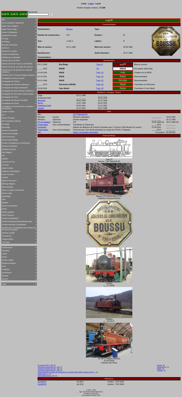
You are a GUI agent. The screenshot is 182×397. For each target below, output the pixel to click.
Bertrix (40, 103)
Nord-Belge (6, 196)
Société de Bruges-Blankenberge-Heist (17, 221)
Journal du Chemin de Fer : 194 (48, 369)
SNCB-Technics (8, 215)
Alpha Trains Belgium (10, 26)
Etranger (5, 276)
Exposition (42, 127)
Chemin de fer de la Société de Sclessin (17, 67)
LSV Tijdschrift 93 (80, 114)
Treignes (160, 370)
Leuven (41, 108)
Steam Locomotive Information (85, 132)
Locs (91, 3)
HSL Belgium (7, 152)
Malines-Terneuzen (9, 181)
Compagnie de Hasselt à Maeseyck (15, 84)
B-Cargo (5, 39)
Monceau (41, 100)
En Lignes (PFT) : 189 (45, 365)
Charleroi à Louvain (9, 51)
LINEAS (5, 177)
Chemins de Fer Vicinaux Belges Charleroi (18, 75)
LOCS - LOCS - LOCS (14, 14)
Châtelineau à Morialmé (11, 57)
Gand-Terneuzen (8, 137)
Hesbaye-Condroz (9, 149)
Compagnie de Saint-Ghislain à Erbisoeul (18, 91)
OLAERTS (42, 382)
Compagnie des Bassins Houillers (15, 100)
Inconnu (5, 279)
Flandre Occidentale (9, 130)
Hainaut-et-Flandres (9, 146)
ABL (3, 20)
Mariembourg (161, 367)
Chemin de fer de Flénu (11, 60)
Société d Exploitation (10, 218)
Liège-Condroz (7, 168)
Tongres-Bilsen (7, 239)
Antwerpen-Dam (44, 106)
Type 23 (99, 64)
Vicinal (4, 254)
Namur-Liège (7, 193)
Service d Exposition (10, 206)
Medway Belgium (8, 184)
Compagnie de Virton (10, 97)
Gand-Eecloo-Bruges (10, 134)
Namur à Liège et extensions (13, 190)
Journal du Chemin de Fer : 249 (48, 370)
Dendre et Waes (8, 112)
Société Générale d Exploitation (14, 225)
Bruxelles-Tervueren (9, 45)
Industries (5, 251)
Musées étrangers (9, 263)
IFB (3, 155)
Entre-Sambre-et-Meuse (11, 121)
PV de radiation (44, 122)
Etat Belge (6, 127)
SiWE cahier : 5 (43, 374)
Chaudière (6, 269)
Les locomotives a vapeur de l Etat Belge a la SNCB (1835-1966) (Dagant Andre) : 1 (66, 372)
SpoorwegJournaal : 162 (46, 376)
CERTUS (5, 48)
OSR (4, 199)
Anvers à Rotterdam (9, 32)
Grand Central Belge (10, 140)
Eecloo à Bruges (8, 118)
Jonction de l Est (8, 162)
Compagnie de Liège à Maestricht (15, 88)
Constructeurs (7, 247)
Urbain (4, 257)
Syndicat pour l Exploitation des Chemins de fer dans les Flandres (19, 229)
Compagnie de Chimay (11, 81)
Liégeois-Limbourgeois (10, 171)
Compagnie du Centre (10, 103)
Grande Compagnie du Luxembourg (16, 143)
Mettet (159, 369)
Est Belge (5, 124)
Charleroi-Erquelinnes (10, 54)
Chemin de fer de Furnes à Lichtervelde (17, 64)
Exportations (6, 273)
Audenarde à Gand (9, 35)
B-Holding (6, 42)
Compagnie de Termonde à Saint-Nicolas (18, 94)
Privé (4, 266)
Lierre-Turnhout (8, 174)
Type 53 (99, 77)
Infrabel (5, 159)
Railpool (5, 203)
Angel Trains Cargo (9, 29)
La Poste (5, 165)
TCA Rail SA (6, 236)
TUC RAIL (6, 242)
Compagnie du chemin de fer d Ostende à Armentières (18, 107)
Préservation (43, 125)
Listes (4, 284)
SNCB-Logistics (8, 212)
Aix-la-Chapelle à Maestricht (13, 23)
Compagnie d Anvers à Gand (13, 78)
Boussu (69, 29)
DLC (3, 115)
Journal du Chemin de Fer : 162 (48, 367)
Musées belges (8, 260)
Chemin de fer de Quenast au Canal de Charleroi (17, 71)
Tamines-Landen (8, 233)
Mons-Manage (7, 187)
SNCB (4, 209)
